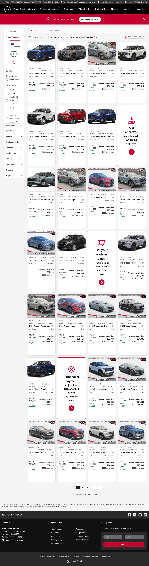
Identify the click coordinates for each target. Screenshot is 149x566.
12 (95, 487)
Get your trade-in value (89, 19)
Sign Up (124, 544)
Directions (55, 533)
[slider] (9, 41)
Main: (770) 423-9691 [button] (12, 537)
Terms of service (82, 540)
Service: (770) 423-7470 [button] (13, 540)
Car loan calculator (83, 536)
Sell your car (81, 533)
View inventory (57, 529)
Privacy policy (56, 540)
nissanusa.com (57, 543)
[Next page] (100, 487)
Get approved (56, 536)
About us (79, 529)
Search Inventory (49, 9)
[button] (78, 2)
